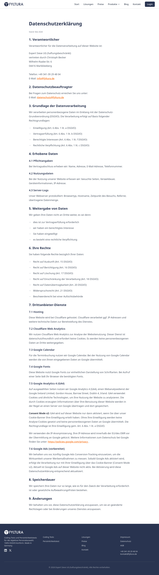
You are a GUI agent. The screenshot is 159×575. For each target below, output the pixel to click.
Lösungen (88, 4)
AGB (122, 545)
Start (76, 4)
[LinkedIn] (5, 550)
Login (150, 4)
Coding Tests (48, 537)
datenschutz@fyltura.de (50, 97)
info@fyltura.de (46, 78)
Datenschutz (125, 541)
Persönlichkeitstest (51, 541)
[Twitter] (10, 550)
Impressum (125, 537)
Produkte (114, 4)
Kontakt (137, 4)
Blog (126, 4)
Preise (101, 4)
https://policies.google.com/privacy (68, 441)
